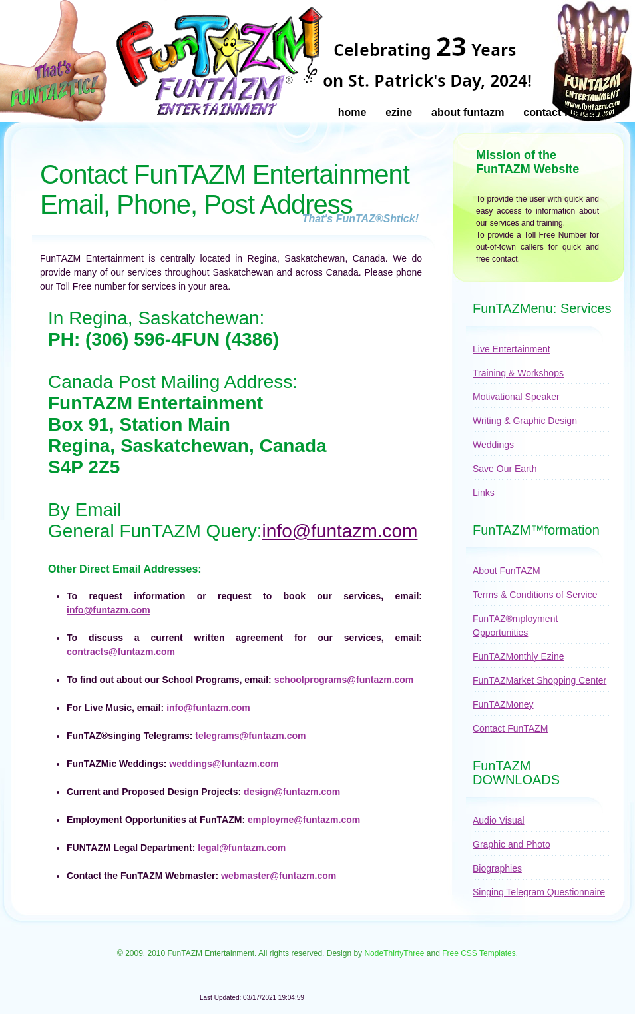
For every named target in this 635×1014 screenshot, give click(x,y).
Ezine (398, 112)
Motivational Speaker (516, 396)
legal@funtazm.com (242, 847)
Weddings (493, 444)
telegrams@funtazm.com (250, 735)
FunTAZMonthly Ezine (518, 656)
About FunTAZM (467, 112)
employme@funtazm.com (304, 819)
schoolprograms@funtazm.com (344, 679)
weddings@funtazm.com (224, 763)
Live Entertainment (511, 349)
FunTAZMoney (503, 704)
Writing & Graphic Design (525, 420)
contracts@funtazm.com (121, 651)
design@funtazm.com (292, 791)
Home (352, 112)
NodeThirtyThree (394, 953)
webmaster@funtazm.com (278, 875)
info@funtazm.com (340, 531)
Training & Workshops (518, 373)
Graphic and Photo (511, 844)
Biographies (497, 868)
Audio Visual (499, 820)
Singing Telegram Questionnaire (539, 892)
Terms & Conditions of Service (535, 594)
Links (484, 492)
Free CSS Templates (479, 953)
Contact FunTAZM (564, 112)
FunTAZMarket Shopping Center (539, 680)
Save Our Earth (505, 468)
